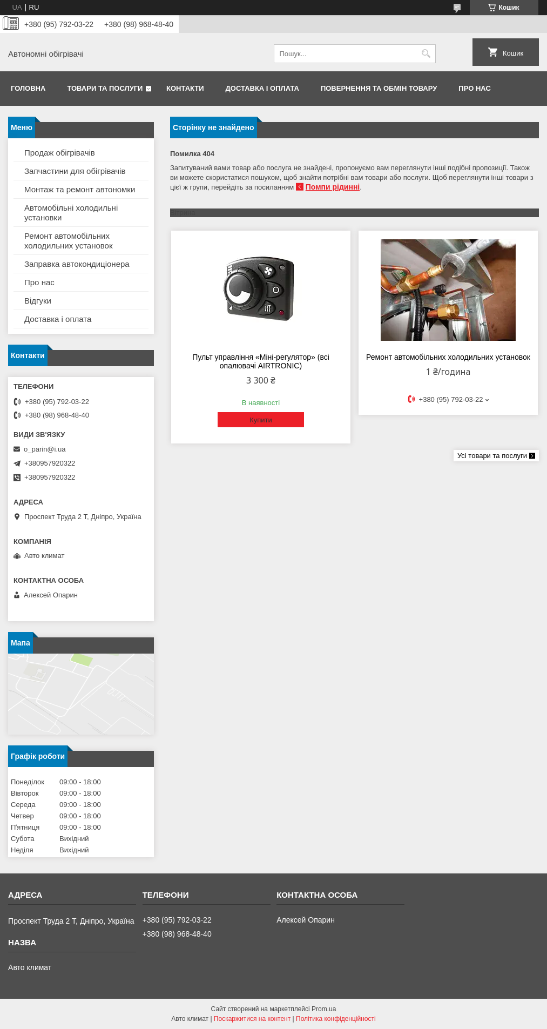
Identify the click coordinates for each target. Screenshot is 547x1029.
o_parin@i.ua (45, 449)
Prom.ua (324, 1009)
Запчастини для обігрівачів (74, 171)
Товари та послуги (105, 88)
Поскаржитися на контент (252, 1019)
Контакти (185, 88)
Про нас (474, 88)
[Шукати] (426, 53)
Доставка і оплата (262, 88)
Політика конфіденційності (336, 1019)
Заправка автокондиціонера (77, 263)
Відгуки (37, 300)
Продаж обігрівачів (59, 152)
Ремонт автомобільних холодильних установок (448, 357)
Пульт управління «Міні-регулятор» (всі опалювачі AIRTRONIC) (260, 361)
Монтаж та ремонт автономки (79, 189)
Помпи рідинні (333, 187)
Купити (260, 420)
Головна (28, 88)
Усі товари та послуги (492, 456)
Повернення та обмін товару (379, 88)
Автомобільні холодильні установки (71, 212)
